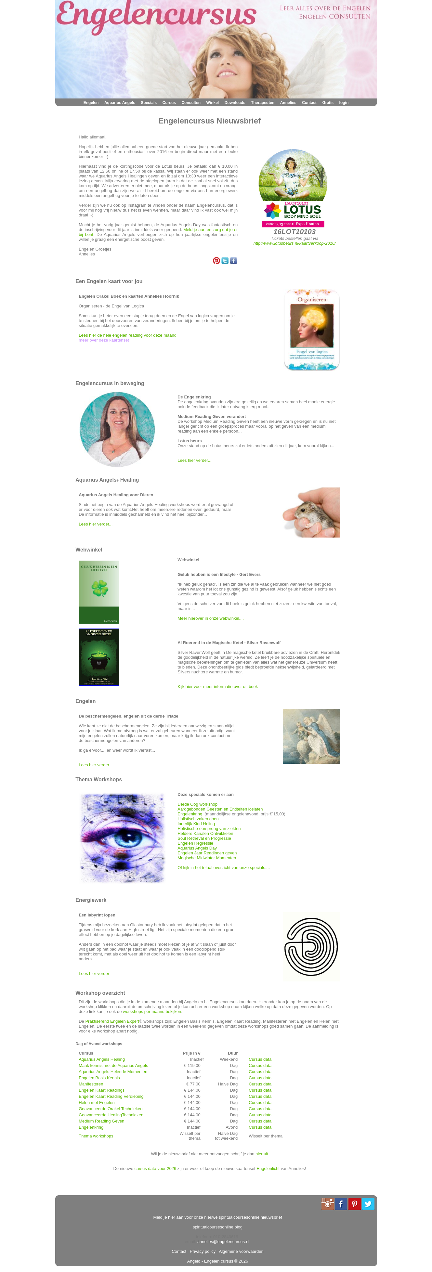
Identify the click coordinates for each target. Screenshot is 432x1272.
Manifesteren (91, 1084)
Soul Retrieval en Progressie (204, 838)
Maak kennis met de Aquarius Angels (113, 1065)
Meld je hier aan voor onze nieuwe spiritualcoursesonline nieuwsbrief (217, 1217)
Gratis (328, 102)
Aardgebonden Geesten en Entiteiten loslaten (220, 809)
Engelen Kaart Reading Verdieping (111, 1096)
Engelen (91, 102)
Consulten (191, 102)
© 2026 (240, 1261)
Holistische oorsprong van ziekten (209, 828)
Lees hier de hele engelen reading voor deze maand (128, 335)
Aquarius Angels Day (197, 848)
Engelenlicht (268, 1168)
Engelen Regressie (195, 843)
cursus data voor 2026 (155, 1168)
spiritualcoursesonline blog (217, 1227)
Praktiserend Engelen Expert (112, 1021)
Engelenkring (189, 813)
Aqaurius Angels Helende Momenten (113, 1071)
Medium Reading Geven (101, 1121)
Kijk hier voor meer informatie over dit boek (217, 686)
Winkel (212, 102)
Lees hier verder (94, 973)
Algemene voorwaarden (240, 1251)
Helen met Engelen (97, 1102)
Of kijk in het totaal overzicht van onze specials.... (223, 867)
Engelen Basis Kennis (99, 1077)
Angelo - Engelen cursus (210, 1261)
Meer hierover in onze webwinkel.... (211, 618)
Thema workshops (96, 1136)
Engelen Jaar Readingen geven (207, 852)
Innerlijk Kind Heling (196, 823)
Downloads (235, 102)
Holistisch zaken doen (197, 818)
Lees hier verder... (194, 460)
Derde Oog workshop (197, 804)
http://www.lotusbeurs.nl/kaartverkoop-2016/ (295, 243)
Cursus (169, 102)
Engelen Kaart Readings (101, 1090)
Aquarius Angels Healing (102, 1059)
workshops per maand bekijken (152, 1011)
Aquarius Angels (119, 102)
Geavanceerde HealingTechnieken (111, 1114)
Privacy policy (202, 1251)
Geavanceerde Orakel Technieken (110, 1108)
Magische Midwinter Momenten (206, 857)
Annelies (288, 102)
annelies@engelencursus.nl (223, 1241)
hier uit (261, 1153)
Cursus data (260, 1059)
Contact (309, 102)
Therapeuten (262, 102)
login (344, 102)
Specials (149, 102)
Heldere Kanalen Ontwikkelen (205, 833)
